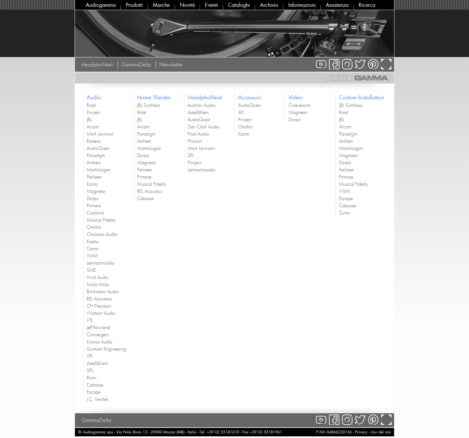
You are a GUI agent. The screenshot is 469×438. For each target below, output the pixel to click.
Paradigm (96, 155)
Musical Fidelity (101, 220)
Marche (161, 4)
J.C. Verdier (97, 399)
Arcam (93, 127)
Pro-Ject (93, 112)
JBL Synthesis (148, 105)
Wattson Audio (101, 313)
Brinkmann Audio (103, 292)
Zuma (344, 213)
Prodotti (134, 4)
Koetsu (93, 241)
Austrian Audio (201, 105)
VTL (90, 320)
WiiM (92, 256)
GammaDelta (136, 64)
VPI (89, 356)
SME (91, 270)
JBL (89, 120)
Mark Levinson (100, 134)
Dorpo (93, 198)
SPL (90, 370)
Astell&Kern (97, 363)
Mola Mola (98, 284)
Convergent (97, 335)
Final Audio (198, 134)
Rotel (91, 105)
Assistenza (337, 4)
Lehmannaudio (100, 263)
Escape (93, 392)
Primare (94, 206)
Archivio (269, 4)
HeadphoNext (97, 64)
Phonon (195, 141)
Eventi (211, 4)
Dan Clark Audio (204, 127)
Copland (95, 213)
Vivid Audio (97, 277)
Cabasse (95, 385)
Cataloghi (239, 4)
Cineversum (299, 105)
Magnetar (96, 191)
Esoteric (94, 141)
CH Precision (99, 306)
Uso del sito (381, 432)
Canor (93, 249)
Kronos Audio (99, 342)
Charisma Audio (102, 234)
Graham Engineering (106, 349)
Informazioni (302, 4)
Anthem (94, 163)
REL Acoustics (99, 299)
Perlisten (94, 177)
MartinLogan (99, 170)
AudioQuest (98, 148)
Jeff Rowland (98, 327)
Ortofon (94, 227)
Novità (187, 4)
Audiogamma (101, 4)
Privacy (361, 432)
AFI (241, 112)
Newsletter (171, 64)
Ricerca (367, 4)
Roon (91, 378)
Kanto (92, 184)
